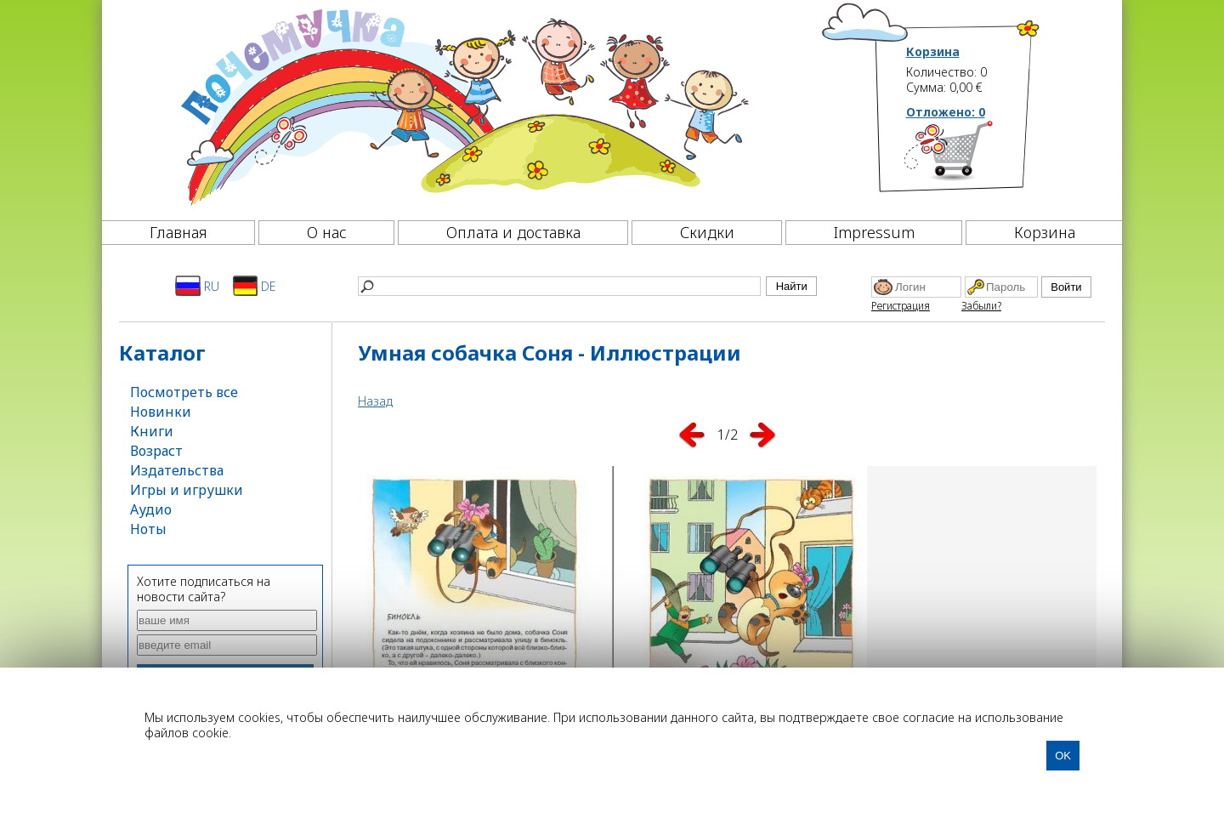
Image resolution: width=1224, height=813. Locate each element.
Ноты (148, 529)
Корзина (933, 52)
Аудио (151, 509)
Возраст (156, 450)
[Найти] (559, 286)
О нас (327, 232)
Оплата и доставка (513, 232)
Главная (178, 232)
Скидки (707, 232)
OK (1063, 755)
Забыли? (981, 305)
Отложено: (945, 112)
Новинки (160, 411)
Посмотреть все (184, 392)
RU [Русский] (197, 286)
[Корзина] (973, 157)
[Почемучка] (463, 105)
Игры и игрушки (186, 489)
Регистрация (900, 305)
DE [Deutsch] (254, 286)
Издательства (177, 470)
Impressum (874, 232)
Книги (151, 431)
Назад (375, 401)
